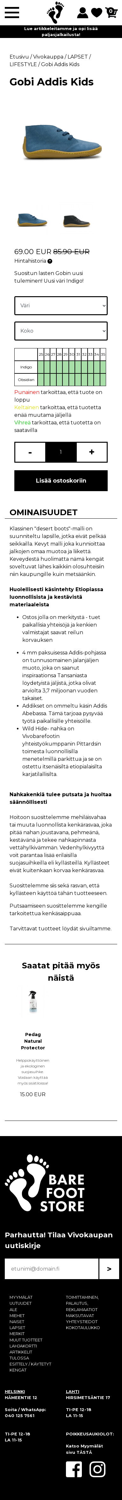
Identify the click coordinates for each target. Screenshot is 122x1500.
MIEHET (17, 1315)
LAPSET (17, 1327)
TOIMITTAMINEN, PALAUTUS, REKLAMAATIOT (82, 1303)
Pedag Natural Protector (33, 1041)
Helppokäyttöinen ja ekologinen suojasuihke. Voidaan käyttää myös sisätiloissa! (32, 1071)
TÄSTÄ (84, 1452)
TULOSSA (19, 1358)
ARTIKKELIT (21, 1352)
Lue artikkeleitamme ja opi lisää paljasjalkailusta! (61, 31)
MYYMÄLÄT (21, 1297)
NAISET (17, 1321)
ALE (13, 1309)
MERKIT (17, 1333)
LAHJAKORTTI (23, 1346)
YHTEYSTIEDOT (81, 1321)
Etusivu (19, 57)
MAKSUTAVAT (80, 1315)
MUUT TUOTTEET (26, 1340)
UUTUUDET (21, 1303)
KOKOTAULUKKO (83, 1327)
